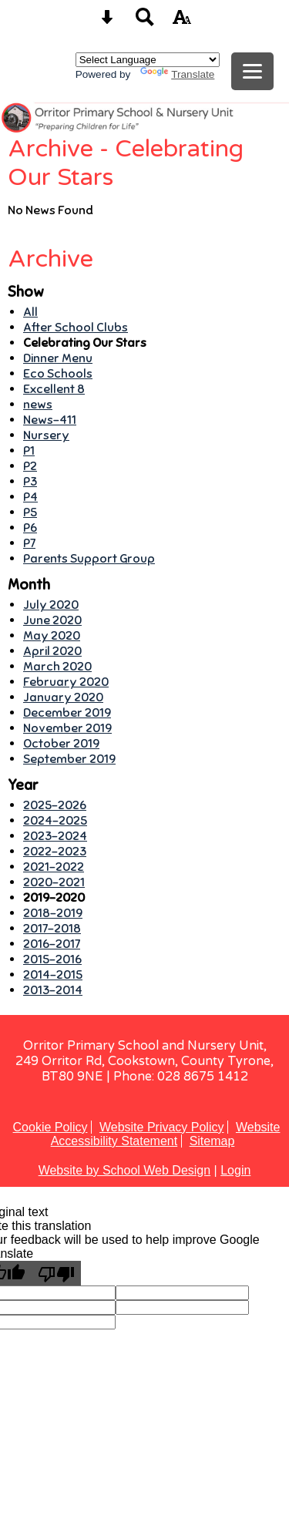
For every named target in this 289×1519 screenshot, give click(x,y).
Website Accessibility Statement (166, 1134)
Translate (177, 74)
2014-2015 (52, 975)
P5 (30, 512)
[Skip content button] (107, 22)
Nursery (46, 435)
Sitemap (212, 1141)
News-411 (49, 420)
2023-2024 (55, 836)
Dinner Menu (57, 358)
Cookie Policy (50, 1127)
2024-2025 (55, 820)
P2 (30, 466)
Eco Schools (57, 373)
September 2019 (69, 759)
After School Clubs (75, 327)
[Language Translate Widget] (148, 59)
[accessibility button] (182, 22)
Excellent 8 (54, 389)
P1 (29, 451)
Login (235, 1170)
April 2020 (52, 651)
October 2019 (61, 743)
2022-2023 (54, 851)
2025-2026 (54, 805)
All (30, 312)
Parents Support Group (89, 558)
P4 (30, 497)
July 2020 (51, 605)
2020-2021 (54, 882)
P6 (30, 528)
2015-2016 (52, 959)
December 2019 (67, 713)
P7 (29, 543)
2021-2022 (53, 867)
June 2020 (52, 620)
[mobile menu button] (252, 71)
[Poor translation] (56, 1273)
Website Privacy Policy (161, 1127)
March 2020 (57, 666)
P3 (30, 481)
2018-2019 (52, 913)
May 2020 (51, 636)
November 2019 (67, 728)
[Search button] (145, 22)
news (37, 404)
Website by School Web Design (125, 1170)
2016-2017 (51, 944)
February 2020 (66, 682)
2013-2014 (52, 990)
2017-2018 (52, 928)
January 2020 (63, 697)
